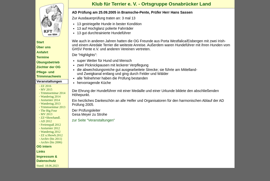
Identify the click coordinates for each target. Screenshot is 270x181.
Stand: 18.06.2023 (47, 165)
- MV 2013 (45, 114)
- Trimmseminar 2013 (51, 107)
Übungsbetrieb (48, 62)
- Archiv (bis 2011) (50, 139)
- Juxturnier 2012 (49, 128)
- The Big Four (47, 110)
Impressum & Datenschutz (46, 159)
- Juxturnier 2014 (49, 100)
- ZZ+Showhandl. (49, 117)
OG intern (44, 146)
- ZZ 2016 (44, 86)
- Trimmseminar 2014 (51, 93)
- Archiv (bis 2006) (50, 142)
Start (40, 42)
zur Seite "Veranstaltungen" (93, 120)
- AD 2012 (45, 121)
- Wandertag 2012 (49, 131)
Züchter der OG (48, 67)
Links (40, 151)
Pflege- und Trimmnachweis (48, 74)
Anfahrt (42, 52)
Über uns (43, 47)
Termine (42, 57)
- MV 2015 (45, 89)
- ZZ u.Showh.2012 (50, 135)
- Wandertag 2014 (49, 96)
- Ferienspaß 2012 (49, 124)
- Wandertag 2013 (49, 103)
